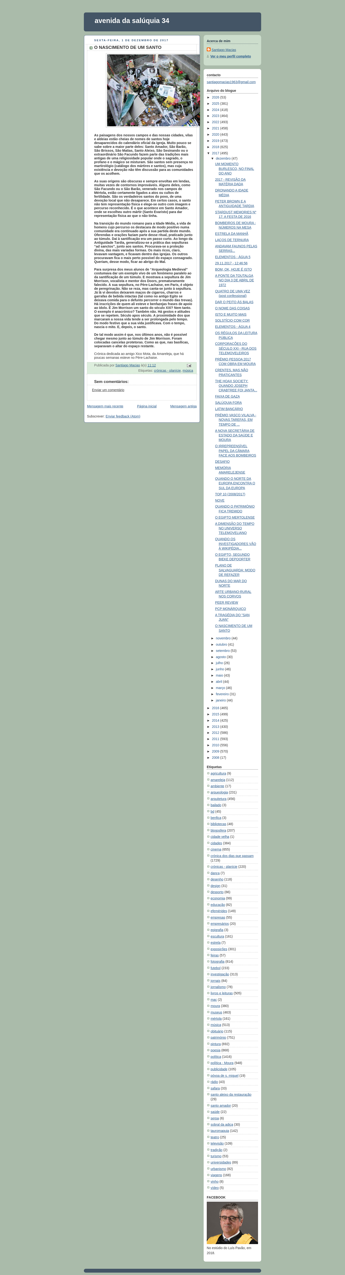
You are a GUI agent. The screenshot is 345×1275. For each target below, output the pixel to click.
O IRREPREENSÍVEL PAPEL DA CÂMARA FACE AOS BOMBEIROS (235, 450)
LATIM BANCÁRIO (229, 409)
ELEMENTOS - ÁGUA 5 (233, 257)
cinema (216, 849)
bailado (216, 805)
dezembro (223, 158)
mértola (216, 1018)
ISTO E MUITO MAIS (231, 314)
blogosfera (218, 830)
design (215, 886)
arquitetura (218, 799)
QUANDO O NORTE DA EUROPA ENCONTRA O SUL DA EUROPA (235, 483)
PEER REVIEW (226, 602)
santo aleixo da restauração (231, 1094)
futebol (216, 968)
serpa (215, 1118)
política (216, 1057)
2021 (216, 128)
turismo (216, 1156)
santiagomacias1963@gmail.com (231, 82)
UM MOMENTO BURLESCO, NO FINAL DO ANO (234, 168)
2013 (216, 727)
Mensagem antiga (183, 406)
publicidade (219, 1069)
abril (219, 682)
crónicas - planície (167, 370)
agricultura (218, 773)
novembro (223, 638)
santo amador (221, 1105)
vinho (214, 1181)
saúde (215, 1112)
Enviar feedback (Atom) (123, 416)
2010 (216, 745)
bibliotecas (218, 824)
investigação (220, 974)
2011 (216, 739)
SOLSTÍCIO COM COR (232, 320)
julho (220, 663)
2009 (216, 751)
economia (218, 898)
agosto (221, 657)
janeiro (221, 700)
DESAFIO (222, 462)
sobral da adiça (222, 1124)
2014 (216, 720)
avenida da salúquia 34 (132, 20)
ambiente (217, 786)
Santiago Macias (224, 50)
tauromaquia (220, 1131)
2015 (216, 714)
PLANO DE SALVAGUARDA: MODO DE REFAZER (235, 570)
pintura (216, 1044)
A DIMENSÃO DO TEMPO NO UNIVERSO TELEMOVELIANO (234, 528)
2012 (216, 733)
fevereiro (223, 694)
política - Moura (222, 1063)
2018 (216, 147)
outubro (222, 644)
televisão (217, 1143)
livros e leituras (222, 993)
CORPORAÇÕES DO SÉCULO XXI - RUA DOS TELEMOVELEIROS (236, 348)
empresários (220, 924)
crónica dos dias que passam (232, 856)
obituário (217, 1031)
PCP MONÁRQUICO (230, 609)
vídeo (215, 1188)
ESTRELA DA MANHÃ (231, 234)
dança (215, 873)
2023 (216, 116)
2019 (216, 141)
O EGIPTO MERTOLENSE (235, 517)
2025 (216, 103)
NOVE (219, 500)
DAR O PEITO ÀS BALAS (234, 302)
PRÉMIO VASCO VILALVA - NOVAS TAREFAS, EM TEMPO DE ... (235, 419)
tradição (216, 1150)
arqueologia (219, 792)
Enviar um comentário (108, 390)
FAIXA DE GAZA (227, 396)
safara (215, 1088)
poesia (215, 1050)
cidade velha (220, 837)
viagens (216, 1175)
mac (214, 1000)
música (188, 370)
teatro (215, 1137)
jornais (215, 981)
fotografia (217, 961)
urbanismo (218, 1169)
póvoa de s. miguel (224, 1076)
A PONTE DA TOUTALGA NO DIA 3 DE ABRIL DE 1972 (234, 280)
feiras (215, 955)
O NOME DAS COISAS (232, 308)
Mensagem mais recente (105, 406)
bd (212, 811)
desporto (217, 892)
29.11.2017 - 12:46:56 (231, 263)
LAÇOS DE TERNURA (232, 240)
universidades (221, 1162)
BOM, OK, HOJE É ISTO (233, 269)
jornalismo (218, 987)
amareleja (218, 780)
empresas (218, 917)
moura (215, 1006)
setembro (223, 651)
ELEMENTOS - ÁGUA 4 (233, 327)
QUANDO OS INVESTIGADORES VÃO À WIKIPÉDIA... (235, 543)
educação (218, 905)
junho (220, 669)
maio (220, 675)
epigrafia (217, 930)
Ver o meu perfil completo (230, 56)
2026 (216, 97)
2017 (216, 153)
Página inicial (147, 406)
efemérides (219, 911)
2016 (216, 708)
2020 (216, 134)
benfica (216, 818)
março (221, 688)
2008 (216, 757)
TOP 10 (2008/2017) (230, 494)
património (218, 1037)
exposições (219, 949)
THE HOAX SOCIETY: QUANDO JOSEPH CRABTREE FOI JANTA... (236, 385)
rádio (214, 1082)
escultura (217, 936)
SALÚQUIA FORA (228, 403)
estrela (216, 943)
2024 (216, 110)
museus (216, 1012)
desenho (217, 879)
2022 (216, 122)
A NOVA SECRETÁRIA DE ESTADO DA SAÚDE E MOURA (235, 435)
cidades (216, 843)
